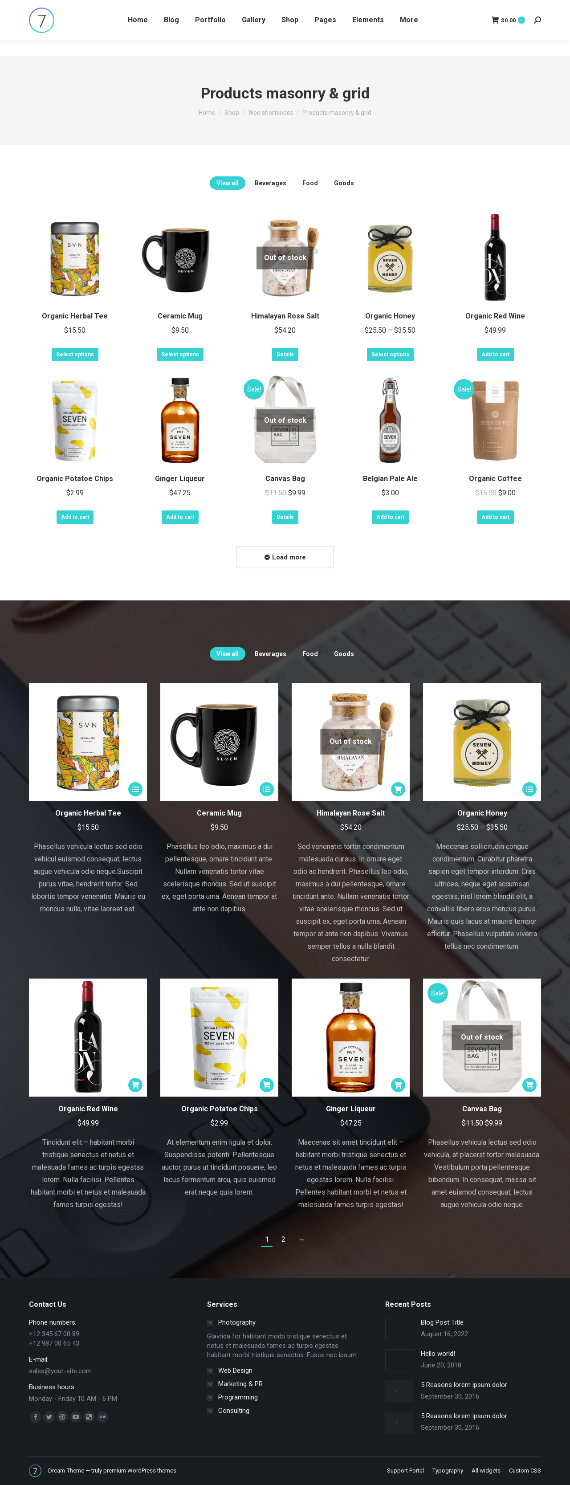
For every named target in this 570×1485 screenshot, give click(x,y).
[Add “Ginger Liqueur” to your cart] (398, 1085)
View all (227, 183)
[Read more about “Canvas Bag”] (529, 1085)
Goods (344, 183)
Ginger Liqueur (180, 478)
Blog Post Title (442, 1322)
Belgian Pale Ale (390, 478)
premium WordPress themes (139, 1470)
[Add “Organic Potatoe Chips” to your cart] (267, 1085)
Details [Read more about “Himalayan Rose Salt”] (285, 354)
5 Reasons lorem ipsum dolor (464, 1385)
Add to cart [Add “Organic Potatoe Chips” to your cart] (75, 517)
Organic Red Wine (495, 316)
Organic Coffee (495, 478)
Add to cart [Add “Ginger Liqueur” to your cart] (180, 517)
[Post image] (399, 1329)
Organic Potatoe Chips (75, 478)
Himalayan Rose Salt (285, 316)
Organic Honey (390, 316)
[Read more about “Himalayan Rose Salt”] (398, 789)
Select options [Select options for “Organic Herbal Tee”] (75, 354)
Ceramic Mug (180, 316)
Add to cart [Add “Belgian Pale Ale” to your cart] (390, 517)
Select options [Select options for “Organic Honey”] (390, 354)
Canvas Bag (285, 478)
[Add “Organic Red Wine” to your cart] (135, 1085)
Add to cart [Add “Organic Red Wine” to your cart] (495, 354)
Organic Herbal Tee (75, 316)
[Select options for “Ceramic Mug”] (267, 789)
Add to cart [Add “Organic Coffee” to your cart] (495, 517)
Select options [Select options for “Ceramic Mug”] (180, 354)
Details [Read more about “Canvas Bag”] (285, 517)
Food (310, 183)
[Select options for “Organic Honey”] (529, 789)
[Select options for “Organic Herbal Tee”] (135, 789)
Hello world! (438, 1354)
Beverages (270, 183)
